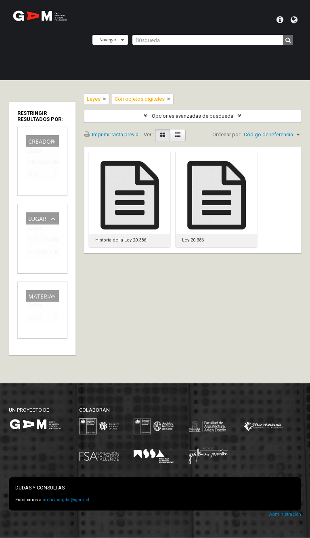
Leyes (34, 318)
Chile (33, 175)
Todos (34, 152)
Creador (41, 140)
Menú (280, 20)
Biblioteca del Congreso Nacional (36, 163)
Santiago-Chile (36, 253)
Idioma (294, 20)
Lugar (37, 217)
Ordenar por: (226, 134)
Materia (40, 295)
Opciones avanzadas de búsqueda (192, 116)
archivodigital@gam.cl (66, 499)
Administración (285, 514)
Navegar (107, 39)
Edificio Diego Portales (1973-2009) (36, 240)
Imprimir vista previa (111, 134)
